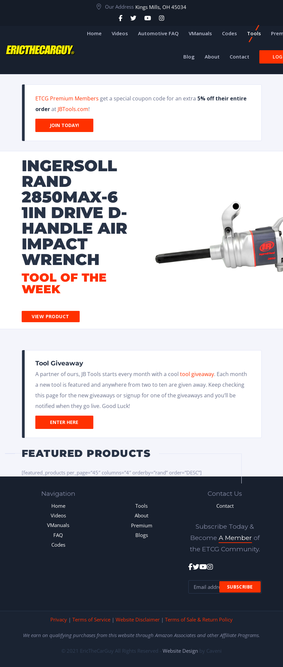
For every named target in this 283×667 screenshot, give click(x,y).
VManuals (58, 525)
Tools (141, 505)
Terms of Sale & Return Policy (199, 619)
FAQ (58, 535)
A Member (235, 538)
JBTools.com (73, 109)
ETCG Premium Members (67, 98)
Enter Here (64, 422)
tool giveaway (197, 374)
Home (58, 505)
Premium (141, 525)
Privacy (58, 619)
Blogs (141, 535)
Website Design (180, 650)
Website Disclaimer (138, 619)
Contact (225, 505)
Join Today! (64, 125)
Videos (58, 515)
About (141, 515)
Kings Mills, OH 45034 (160, 7)
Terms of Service (91, 619)
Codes (58, 544)
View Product (50, 316)
